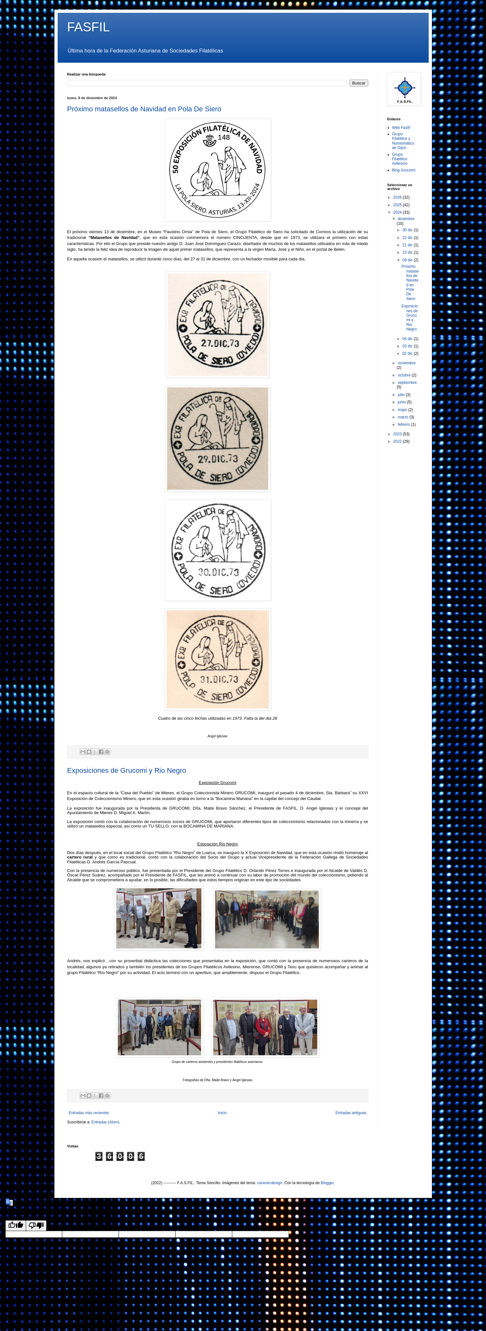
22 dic (408, 237)
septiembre (407, 382)
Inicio (222, 1113)
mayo (403, 410)
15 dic (408, 252)
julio (402, 394)
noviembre (407, 363)
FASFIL (88, 27)
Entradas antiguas (351, 1113)
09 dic (408, 260)
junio (402, 402)
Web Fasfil (401, 127)
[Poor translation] (36, 1225)
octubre (404, 375)
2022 (398, 441)
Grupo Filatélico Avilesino (400, 159)
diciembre (406, 219)
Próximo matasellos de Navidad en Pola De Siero (144, 109)
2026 (398, 197)
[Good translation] (15, 1225)
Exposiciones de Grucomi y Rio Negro (126, 770)
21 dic (408, 245)
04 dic (408, 339)
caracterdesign (269, 1183)
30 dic (408, 230)
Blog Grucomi (404, 170)
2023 (398, 434)
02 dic (408, 353)
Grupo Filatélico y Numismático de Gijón (403, 141)
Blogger (327, 1183)
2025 (398, 205)
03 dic (408, 346)
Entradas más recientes (89, 1113)
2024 (398, 212)
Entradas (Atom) (105, 1122)
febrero (404, 424)
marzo (403, 417)
